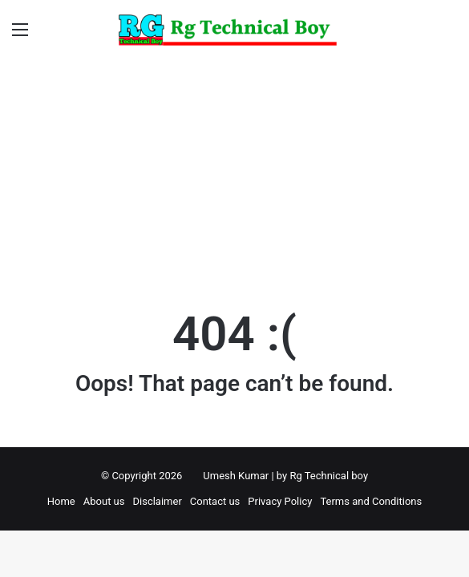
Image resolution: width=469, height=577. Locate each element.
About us (104, 501)
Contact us (215, 501)
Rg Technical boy (328, 476)
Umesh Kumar (236, 476)
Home (61, 501)
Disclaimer (156, 501)
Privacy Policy (280, 501)
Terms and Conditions (371, 501)
